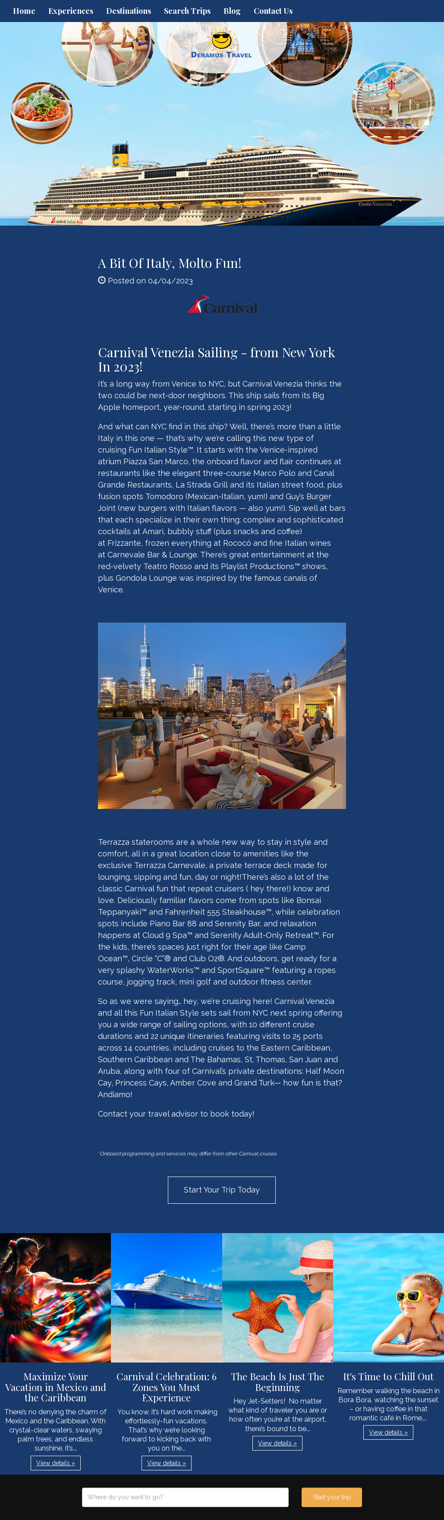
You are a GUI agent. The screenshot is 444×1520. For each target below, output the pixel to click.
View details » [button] (55, 1463)
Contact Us (273, 11)
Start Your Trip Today (222, 1189)
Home (24, 11)
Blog (232, 11)
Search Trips (187, 11)
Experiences (70, 11)
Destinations (128, 11)
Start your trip (332, 1497)
